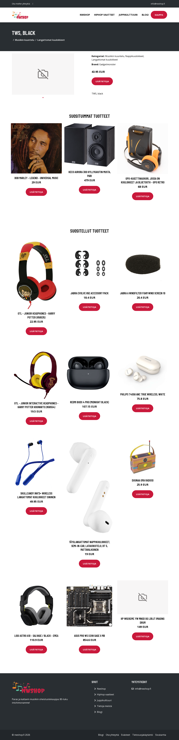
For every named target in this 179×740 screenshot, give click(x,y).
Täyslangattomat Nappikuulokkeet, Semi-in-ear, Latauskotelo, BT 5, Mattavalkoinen (89, 545)
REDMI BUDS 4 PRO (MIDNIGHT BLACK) (89, 402)
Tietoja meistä (104, 706)
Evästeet (125, 734)
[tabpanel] (43, 74)
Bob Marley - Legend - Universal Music (36, 178)
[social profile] (32, 3)
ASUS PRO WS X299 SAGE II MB (89, 635)
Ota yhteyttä (112, 734)
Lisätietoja (102, 81)
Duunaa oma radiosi (143, 480)
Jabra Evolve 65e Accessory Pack (89, 293)
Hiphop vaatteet (104, 14)
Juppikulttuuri (128, 14)
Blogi (145, 14)
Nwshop (85, 14)
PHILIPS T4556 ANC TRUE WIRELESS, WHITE (142, 394)
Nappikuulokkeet (134, 56)
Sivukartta (160, 734)
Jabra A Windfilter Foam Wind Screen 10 (142, 293)
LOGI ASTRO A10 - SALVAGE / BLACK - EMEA (36, 635)
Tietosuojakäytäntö (142, 734)
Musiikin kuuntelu (24, 39)
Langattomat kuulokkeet (51, 39)
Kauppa (159, 14)
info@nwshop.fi (158, 3)
